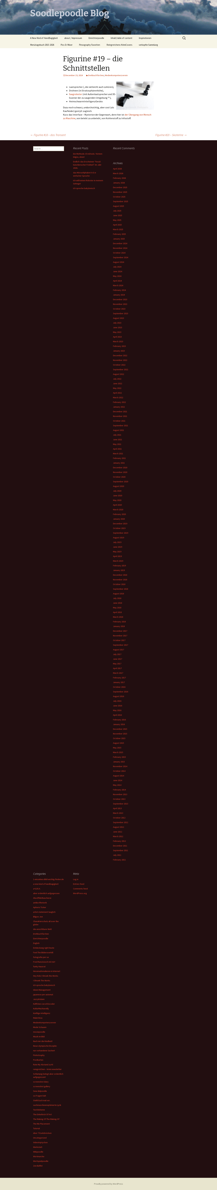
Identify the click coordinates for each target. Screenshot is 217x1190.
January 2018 (119, 626)
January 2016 (119, 724)
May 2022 (117, 388)
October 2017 (119, 640)
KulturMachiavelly (41, 1008)
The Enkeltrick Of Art (42, 1114)
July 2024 (117, 266)
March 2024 (118, 285)
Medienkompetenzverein (116, 75)
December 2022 (120, 355)
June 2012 (117, 831)
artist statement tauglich (44, 912)
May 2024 (117, 276)
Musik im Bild (39, 1036)
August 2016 (118, 696)
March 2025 (118, 229)
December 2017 (120, 631)
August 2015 (118, 743)
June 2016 (117, 705)
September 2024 (120, 257)
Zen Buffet (37, 1165)
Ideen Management (41, 989)
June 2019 (117, 547)
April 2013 (117, 808)
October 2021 (119, 420)
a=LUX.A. (37, 888)
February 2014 (119, 789)
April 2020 (117, 505)
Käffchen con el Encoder (44, 1003)
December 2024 (120, 243)
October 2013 (119, 799)
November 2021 (120, 416)
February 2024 (119, 290)
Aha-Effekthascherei (42, 898)
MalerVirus (37, 1017)
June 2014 (117, 780)
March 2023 (118, 341)
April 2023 (117, 336)
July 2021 (117, 434)
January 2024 (119, 294)
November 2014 (120, 766)
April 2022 (117, 392)
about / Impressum (73, 38)
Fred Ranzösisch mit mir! (44, 961)
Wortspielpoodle (40, 1161)
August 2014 (118, 775)
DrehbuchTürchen (96, 75)
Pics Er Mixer (66, 44)
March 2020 (118, 509)
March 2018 (118, 617)
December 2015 (120, 729)
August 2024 (118, 262)
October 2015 (119, 738)
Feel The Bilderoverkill (43, 952)
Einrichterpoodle (96, 38)
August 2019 (118, 537)
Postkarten (38, 1060)
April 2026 (117, 168)
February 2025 (119, 234)
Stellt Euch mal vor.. (41, 1100)
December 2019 (120, 523)
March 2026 (118, 173)
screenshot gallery (41, 1086)
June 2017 (117, 659)
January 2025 (119, 238)
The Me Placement (41, 1123)
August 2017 (118, 649)
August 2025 (118, 206)
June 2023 (117, 327)
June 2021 (117, 439)
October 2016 (119, 687)
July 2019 (117, 542)
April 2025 (117, 224)
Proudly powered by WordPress (108, 1183)
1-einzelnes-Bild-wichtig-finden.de (48, 879)
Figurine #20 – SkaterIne (171, 135)
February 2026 (119, 178)
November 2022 (120, 360)
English (36, 943)
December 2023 (120, 299)
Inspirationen (145, 38)
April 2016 (117, 715)
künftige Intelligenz (41, 1013)
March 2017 (118, 673)
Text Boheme (39, 1109)
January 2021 (119, 462)
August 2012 (118, 827)
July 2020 (117, 490)
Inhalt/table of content (121, 38)
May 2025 (117, 220)
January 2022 (119, 406)
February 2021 (119, 458)
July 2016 (117, 701)
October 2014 (119, 771)
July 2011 (117, 855)
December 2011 (120, 845)
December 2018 (120, 575)
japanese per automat (43, 994)
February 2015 (119, 757)
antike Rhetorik (40, 902)
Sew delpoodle (40, 1091)
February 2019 (119, 565)
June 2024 (117, 271)
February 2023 (119, 346)
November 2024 (120, 248)
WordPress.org (80, 893)
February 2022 (119, 402)
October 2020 (119, 476)
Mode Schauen (39, 1027)
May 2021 (117, 444)
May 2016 (117, 710)
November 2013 (120, 794)
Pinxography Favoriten (89, 44)
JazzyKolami (38, 999)
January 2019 (119, 570)
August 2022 (118, 374)
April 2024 (117, 280)
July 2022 (117, 378)
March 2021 (118, 453)
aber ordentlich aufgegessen (46, 893)
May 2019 (117, 551)
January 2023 (119, 350)
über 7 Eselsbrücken (42, 1133)
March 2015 (118, 752)
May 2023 (117, 332)
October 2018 (119, 584)
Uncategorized (40, 1137)
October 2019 (119, 528)
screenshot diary (41, 1081)
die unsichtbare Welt (42, 929)
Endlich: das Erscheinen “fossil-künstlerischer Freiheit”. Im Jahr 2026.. (87, 164)
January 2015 (119, 761)
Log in (75, 879)
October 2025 (119, 196)
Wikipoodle (38, 1151)
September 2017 (120, 645)
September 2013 (120, 803)
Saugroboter (75, 94)
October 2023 (119, 308)
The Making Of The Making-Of (46, 1119)
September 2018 (120, 589)
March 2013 (118, 813)
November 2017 (120, 635)
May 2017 (117, 663)
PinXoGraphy (39, 1055)
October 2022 (119, 364)
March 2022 (118, 397)
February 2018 (119, 621)
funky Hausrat (39, 966)
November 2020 (120, 472)
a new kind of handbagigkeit (45, 884)
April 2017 (117, 668)
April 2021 (117, 448)
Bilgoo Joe (38, 916)
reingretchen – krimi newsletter (47, 1069)
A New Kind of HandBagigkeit (44, 38)
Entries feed (78, 884)
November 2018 (120, 579)
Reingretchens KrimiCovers (119, 44)
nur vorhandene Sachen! (44, 1050)
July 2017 (117, 654)
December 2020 (120, 467)
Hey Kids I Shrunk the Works (45, 975)
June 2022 (117, 383)
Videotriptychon (40, 1142)
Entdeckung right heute (43, 947)
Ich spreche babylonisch (84, 188)
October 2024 (119, 252)
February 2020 (119, 514)
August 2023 (118, 318)
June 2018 (117, 603)
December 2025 (120, 187)
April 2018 (117, 612)
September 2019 (120, 533)
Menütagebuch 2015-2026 (42, 44)
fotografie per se (41, 957)
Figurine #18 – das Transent (48, 135)
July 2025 (117, 210)
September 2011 (120, 850)
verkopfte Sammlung (148, 44)
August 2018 (118, 593)
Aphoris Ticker (39, 907)
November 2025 (120, 192)
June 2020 (117, 495)
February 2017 (119, 677)
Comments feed (80, 888)
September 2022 (120, 369)
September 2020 (120, 481)
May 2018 (117, 607)
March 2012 (118, 836)
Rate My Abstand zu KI (43, 1064)
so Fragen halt (39, 1095)
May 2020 (117, 500)
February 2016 (119, 719)
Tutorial (36, 1128)
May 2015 (117, 747)
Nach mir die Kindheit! (42, 1041)
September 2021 (120, 425)
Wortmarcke (38, 1156)
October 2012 (119, 817)
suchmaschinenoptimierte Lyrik (47, 1105)
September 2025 (120, 201)
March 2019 (118, 561)
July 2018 (117, 598)
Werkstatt (37, 1147)
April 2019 (117, 556)
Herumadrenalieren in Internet (46, 971)
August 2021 (118, 430)
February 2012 (119, 841)
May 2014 (117, 785)
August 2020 (118, 486)
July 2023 (117, 322)
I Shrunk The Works (41, 980)
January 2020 (119, 519)
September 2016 (120, 691)
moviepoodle (39, 1031)
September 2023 (120, 313)
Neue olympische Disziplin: (45, 1046)
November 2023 (120, 304)
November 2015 (120, 733)
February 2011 (119, 859)
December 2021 (120, 411)
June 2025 (117, 215)
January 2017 (119, 682)
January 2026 (119, 182)
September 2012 (120, 822)
